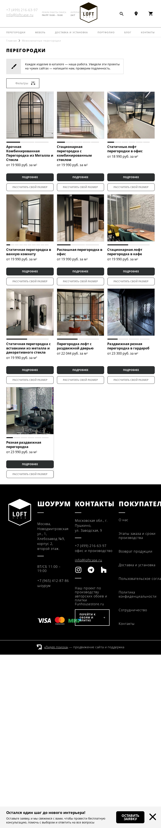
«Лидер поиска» (56, 647)
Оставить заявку (130, 817)
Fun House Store (88, 12)
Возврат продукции (135, 551)
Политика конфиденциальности (138, 594)
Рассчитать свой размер (30, 187)
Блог (127, 32)
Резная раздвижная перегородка (23, 444)
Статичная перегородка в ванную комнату (28, 251)
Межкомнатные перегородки (41, 40)
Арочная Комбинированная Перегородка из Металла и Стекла (29, 153)
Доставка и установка (71, 32)
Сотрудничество (133, 610)
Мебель (40, 32)
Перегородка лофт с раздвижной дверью (75, 346)
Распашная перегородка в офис (79, 251)
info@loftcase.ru (19, 14)
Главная (11, 40)
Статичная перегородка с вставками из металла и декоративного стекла (28, 348)
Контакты (148, 32)
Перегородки (16, 32)
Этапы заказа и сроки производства (137, 535)
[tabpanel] (30, 115)
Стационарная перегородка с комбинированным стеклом (74, 153)
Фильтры (21, 83)
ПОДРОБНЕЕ (30, 177)
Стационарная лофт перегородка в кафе (124, 251)
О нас (123, 520)
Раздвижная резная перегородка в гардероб (128, 346)
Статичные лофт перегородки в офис (125, 148)
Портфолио (106, 32)
